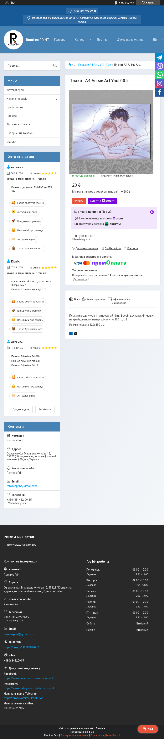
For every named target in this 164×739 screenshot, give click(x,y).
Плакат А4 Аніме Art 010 (25, 356)
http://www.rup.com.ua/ (21, 544)
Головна (59, 39)
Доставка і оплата (18, 124)
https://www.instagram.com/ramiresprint (29, 688)
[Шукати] (55, 65)
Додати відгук (21, 409)
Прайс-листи (15, 107)
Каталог (80, 39)
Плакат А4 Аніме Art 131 (25, 365)
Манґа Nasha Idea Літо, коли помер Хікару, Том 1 (31, 283)
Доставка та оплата (130, 39)
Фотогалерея (15, 90)
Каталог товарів (17, 98)
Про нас (102, 39)
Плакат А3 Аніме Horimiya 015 (28, 289)
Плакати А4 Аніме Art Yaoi (94, 64)
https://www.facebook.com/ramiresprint (28, 678)
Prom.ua (100, 728)
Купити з (102, 201)
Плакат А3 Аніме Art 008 (25, 360)
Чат (147, 729)
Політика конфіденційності (105, 735)
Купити (79, 200)
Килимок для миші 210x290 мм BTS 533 (31, 189)
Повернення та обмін (20, 133)
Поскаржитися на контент (74, 735)
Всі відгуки (45, 409)
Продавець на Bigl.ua (82, 732)
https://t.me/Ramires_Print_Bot (23, 698)
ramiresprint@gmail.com (22, 486)
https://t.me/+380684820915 (21, 647)
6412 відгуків (126, 2)
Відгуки (11, 141)
